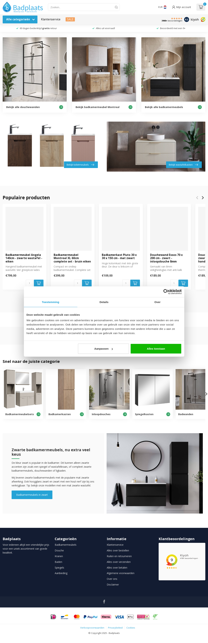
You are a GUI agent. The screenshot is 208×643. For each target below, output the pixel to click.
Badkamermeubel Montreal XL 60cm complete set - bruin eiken (72, 258)
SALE (70, 19)
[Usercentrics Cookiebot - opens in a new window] (166, 291)
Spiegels (59, 567)
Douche (59, 550)
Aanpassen (103, 348)
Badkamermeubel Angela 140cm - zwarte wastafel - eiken (24, 258)
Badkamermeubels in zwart (32, 494)
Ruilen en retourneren (119, 556)
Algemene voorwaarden (120, 573)
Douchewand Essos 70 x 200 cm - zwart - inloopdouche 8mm (166, 258)
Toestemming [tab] (50, 301)
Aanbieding (61, 573)
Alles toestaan (156, 348)
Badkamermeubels (65, 544)
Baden (58, 562)
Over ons (112, 579)
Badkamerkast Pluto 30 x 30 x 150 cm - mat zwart (119, 256)
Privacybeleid (115, 627)
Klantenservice (50, 19)
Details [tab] (104, 301)
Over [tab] (157, 301)
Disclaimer (113, 584)
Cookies (130, 627)
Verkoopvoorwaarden (92, 627)
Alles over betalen (117, 567)
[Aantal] (29, 283)
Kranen (59, 556)
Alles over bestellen (118, 550)
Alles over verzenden (119, 562)
